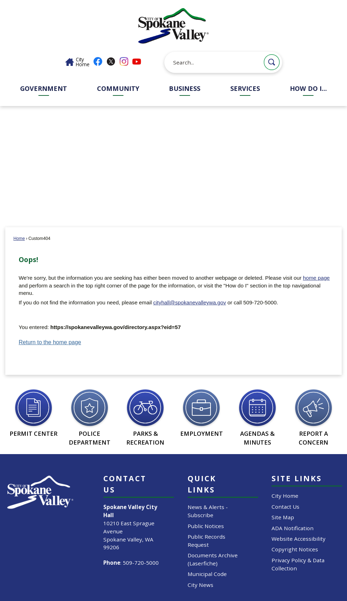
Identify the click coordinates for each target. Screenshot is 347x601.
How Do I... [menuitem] (308, 88)
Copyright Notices (295, 549)
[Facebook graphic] (97, 61)
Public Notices (206, 525)
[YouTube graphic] (136, 61)
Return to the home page (50, 342)
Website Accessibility (298, 538)
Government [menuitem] (43, 88)
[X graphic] (110, 61)
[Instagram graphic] (124, 61)
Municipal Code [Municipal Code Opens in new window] (207, 573)
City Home (285, 495)
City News (200, 584)
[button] (272, 62)
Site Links (297, 478)
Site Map (283, 517)
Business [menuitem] (184, 88)
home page (316, 278)
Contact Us (285, 506)
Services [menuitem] (245, 88)
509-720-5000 (141, 562)
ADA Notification (292, 528)
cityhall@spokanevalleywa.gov (189, 302)
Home (19, 238)
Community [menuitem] (118, 88)
